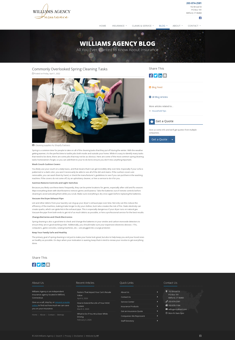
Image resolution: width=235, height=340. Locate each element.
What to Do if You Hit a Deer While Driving (95, 316)
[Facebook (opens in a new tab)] (200, 18)
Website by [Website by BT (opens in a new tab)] (92, 335)
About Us (139, 292)
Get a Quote (159, 139)
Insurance (119, 25)
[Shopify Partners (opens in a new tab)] (62, 145)
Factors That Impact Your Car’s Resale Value (95, 295)
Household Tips (159, 110)
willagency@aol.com (177, 309)
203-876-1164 (174, 305)
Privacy (68, 335)
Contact (194, 25)
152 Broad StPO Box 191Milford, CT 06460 (176, 294)
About (178, 25)
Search (59, 335)
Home (102, 25)
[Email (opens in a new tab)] (48, 265)
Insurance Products (139, 306)
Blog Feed (155, 87)
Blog (163, 25)
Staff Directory (139, 320)
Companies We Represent (139, 316)
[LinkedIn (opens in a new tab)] (43, 265)
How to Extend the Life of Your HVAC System (95, 306)
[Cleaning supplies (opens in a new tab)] (43, 145)
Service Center (139, 301)
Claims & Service (143, 25)
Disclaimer (78, 335)
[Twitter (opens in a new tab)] (39, 265)
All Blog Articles (158, 96)
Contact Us (139, 297)
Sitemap (60, 314)
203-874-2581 (174, 301)
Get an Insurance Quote (139, 311)
